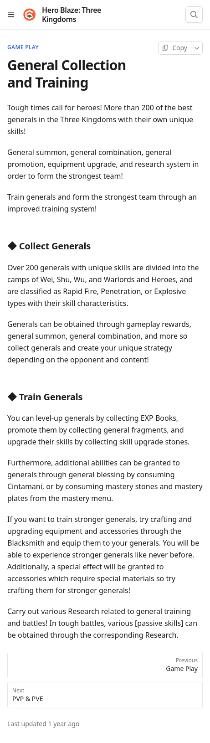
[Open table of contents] (11, 14)
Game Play (23, 47)
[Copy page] (174, 48)
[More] (197, 48)
